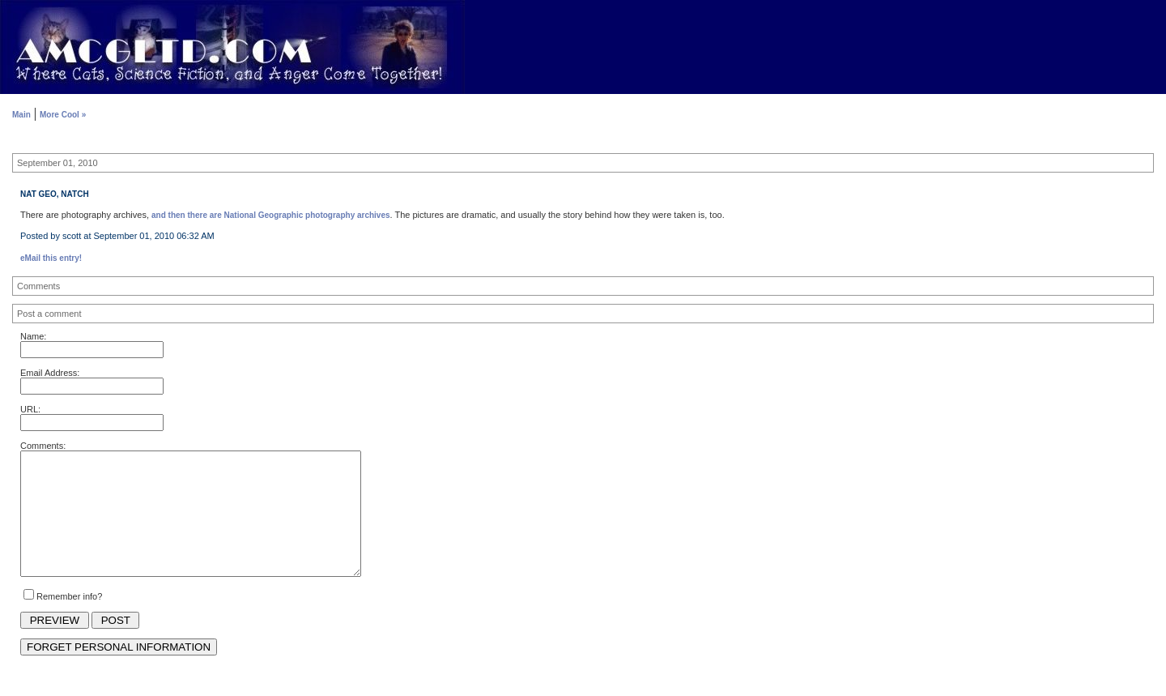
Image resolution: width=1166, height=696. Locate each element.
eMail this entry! (51, 258)
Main (21, 114)
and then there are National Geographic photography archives (270, 215)
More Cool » (63, 114)
